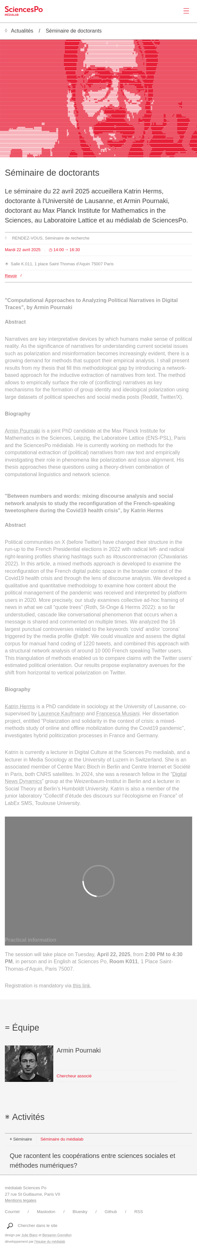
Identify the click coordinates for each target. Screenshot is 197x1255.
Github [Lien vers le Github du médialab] (111, 1211)
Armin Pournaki (22, 431)
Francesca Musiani (118, 713)
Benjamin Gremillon (57, 1235)
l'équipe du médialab (50, 1241)
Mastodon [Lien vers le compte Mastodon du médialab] (46, 1211)
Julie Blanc (29, 1235)
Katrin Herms (20, 706)
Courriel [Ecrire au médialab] (12, 1211)
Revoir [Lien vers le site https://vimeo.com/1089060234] (11, 275)
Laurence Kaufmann (61, 713)
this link (81, 985)
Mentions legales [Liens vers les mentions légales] (20, 1200)
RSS (138, 1211)
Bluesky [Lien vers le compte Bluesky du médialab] (80, 1211)
